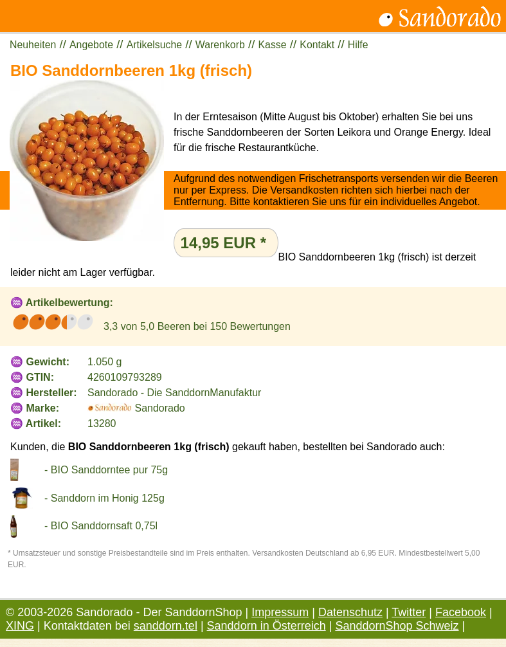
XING (20, 625)
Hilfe (358, 44)
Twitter (409, 612)
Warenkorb (220, 44)
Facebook (460, 612)
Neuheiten (33, 44)
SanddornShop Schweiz (396, 625)
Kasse (272, 44)
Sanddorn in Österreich (266, 625)
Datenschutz (350, 612)
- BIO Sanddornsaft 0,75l (101, 525)
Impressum (280, 612)
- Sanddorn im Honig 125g (104, 498)
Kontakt (317, 44)
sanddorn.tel (165, 625)
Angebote (91, 44)
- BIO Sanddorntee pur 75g (106, 469)
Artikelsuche (154, 44)
